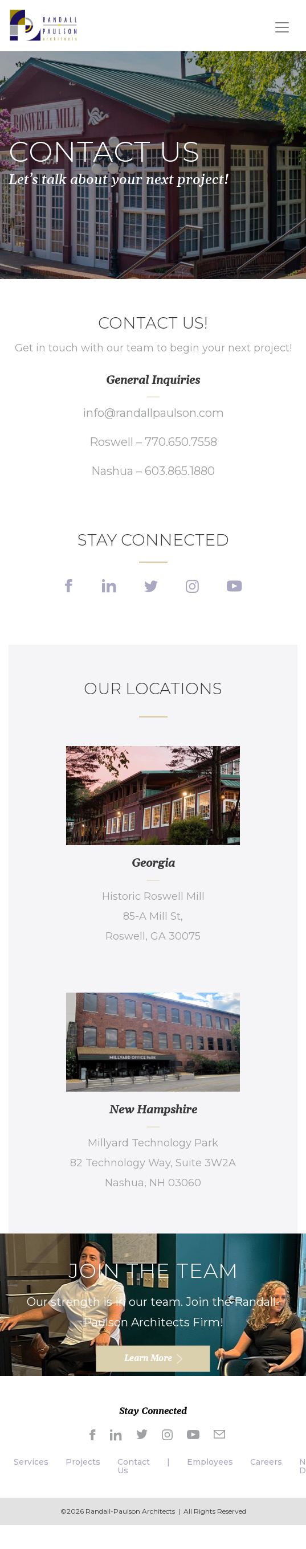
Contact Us (133, 1466)
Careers (266, 1462)
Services (31, 1462)
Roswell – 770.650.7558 (153, 442)
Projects (83, 1462)
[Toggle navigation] (282, 27)
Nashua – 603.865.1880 (153, 471)
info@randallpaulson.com (153, 413)
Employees (210, 1462)
